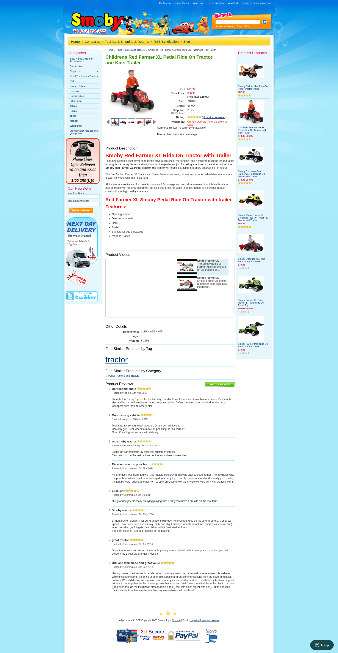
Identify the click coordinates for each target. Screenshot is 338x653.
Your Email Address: (78, 201)
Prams (73, 111)
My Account (165, 3)
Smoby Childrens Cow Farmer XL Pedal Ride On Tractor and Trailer (251, 174)
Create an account (262, 3)
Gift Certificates (216, 3)
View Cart (233, 3)
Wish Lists (198, 3)
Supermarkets (77, 96)
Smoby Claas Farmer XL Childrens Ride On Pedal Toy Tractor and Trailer (253, 218)
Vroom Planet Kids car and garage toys (84, 132)
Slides (73, 81)
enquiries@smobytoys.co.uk (204, 620)
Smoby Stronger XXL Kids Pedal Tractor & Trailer (251, 260)
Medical (74, 121)
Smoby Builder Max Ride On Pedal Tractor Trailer (253, 87)
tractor (116, 359)
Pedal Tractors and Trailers (84, 76)
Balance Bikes (77, 86)
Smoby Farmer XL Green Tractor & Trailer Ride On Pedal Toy (251, 303)
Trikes (73, 116)
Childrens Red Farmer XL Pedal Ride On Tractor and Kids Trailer (252, 130)
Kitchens (74, 91)
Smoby (191, 105)
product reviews (214, 117)
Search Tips (243, 26)
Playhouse (83, 71)
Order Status (182, 3)
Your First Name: (76, 193)
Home (110, 50)
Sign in (245, 3)
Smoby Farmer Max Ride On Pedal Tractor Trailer (253, 345)
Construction (76, 66)
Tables (73, 106)
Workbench (76, 125)
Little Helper (76, 101)
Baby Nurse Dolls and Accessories (81, 60)
